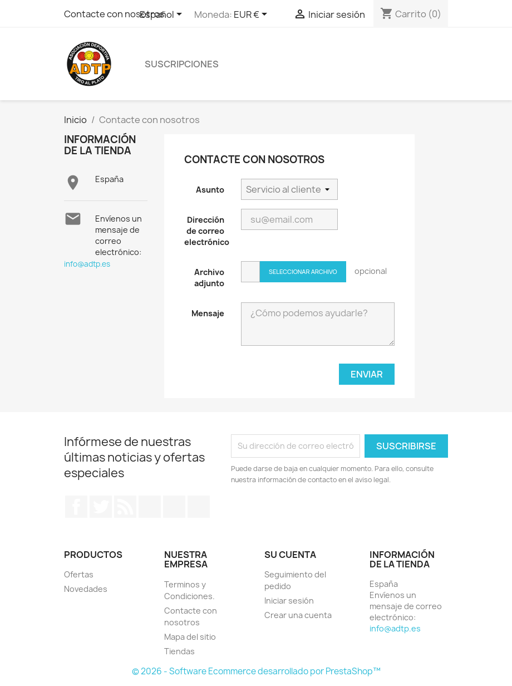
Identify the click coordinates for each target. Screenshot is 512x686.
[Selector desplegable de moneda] (252, 15)
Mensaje (207, 313)
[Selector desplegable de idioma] (163, 15)
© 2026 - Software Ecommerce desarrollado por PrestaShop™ (256, 671)
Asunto (210, 189)
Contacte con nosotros (114, 14)
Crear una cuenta (298, 615)
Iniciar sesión (289, 600)
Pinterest (174, 507)
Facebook (76, 507)
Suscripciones (182, 64)
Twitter (101, 507)
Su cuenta (290, 554)
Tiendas (179, 651)
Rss (125, 507)
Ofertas (78, 574)
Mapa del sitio (190, 636)
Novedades (85, 589)
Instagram (199, 507)
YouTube (150, 507)
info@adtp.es (87, 264)
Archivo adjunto (209, 277)
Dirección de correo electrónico (206, 230)
